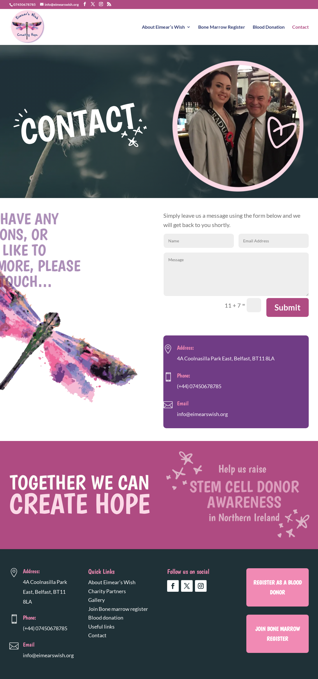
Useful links (101, 626)
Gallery (96, 600)
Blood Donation (269, 27)
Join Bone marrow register (118, 609)
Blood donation (105, 617)
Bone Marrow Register (221, 27)
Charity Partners (107, 591)
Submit (287, 307)
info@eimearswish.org (202, 414)
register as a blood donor (277, 587)
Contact (300, 27)
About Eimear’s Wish (163, 27)
